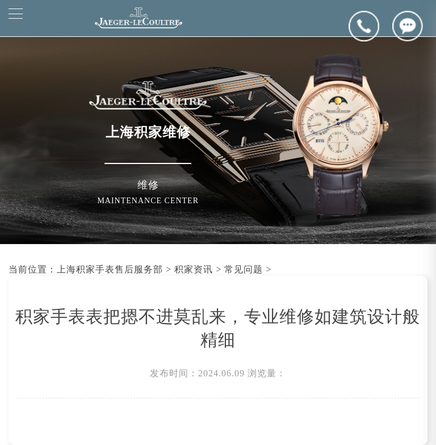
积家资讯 (193, 269)
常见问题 (243, 269)
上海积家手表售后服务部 (110, 269)
